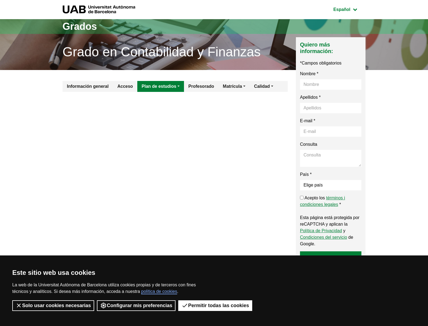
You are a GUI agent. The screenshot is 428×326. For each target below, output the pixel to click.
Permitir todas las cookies (215, 305)
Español (349, 9)
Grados (80, 26)
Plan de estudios (159, 86)
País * (306, 174)
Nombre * (309, 73)
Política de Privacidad (321, 230)
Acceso (125, 86)
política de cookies (159, 291)
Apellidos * (310, 97)
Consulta (308, 144)
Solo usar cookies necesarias (53, 305)
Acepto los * (322, 201)
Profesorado (201, 86)
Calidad (262, 86)
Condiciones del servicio (323, 237)
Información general (88, 86)
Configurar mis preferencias (136, 305)
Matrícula (232, 86)
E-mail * (307, 120)
